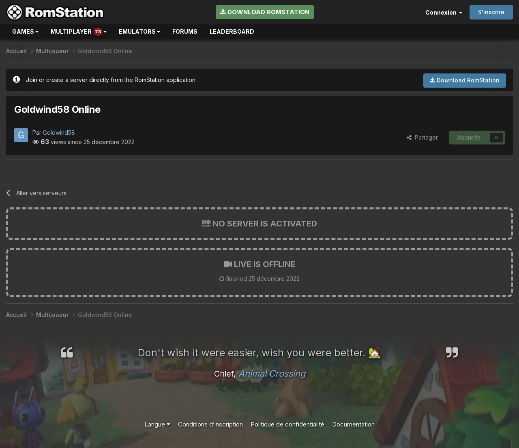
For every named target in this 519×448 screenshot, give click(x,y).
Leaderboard (232, 31)
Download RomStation (264, 12)
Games (25, 31)
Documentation (353, 424)
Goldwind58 (59, 132)
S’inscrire (491, 12)
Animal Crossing (271, 373)
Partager (422, 137)
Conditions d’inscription (210, 424)
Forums (184, 31)
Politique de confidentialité (287, 424)
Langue (157, 424)
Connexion (443, 12)
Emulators (139, 31)
